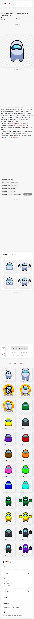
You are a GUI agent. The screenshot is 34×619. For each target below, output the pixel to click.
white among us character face (10, 182)
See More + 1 (27, 194)
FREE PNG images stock (19, 125)
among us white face (7, 179)
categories (15, 137)
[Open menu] (30, 4)
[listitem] (7, 607)
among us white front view (9, 188)
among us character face (8, 191)
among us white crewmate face (10, 185)
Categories (7, 581)
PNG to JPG (7, 586)
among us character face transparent (11, 194)
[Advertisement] (17, 29)
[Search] (25, 4)
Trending (6, 583)
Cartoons (19, 123)
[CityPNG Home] (6, 4)
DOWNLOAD (19, 348)
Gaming (12, 123)
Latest (5, 578)
